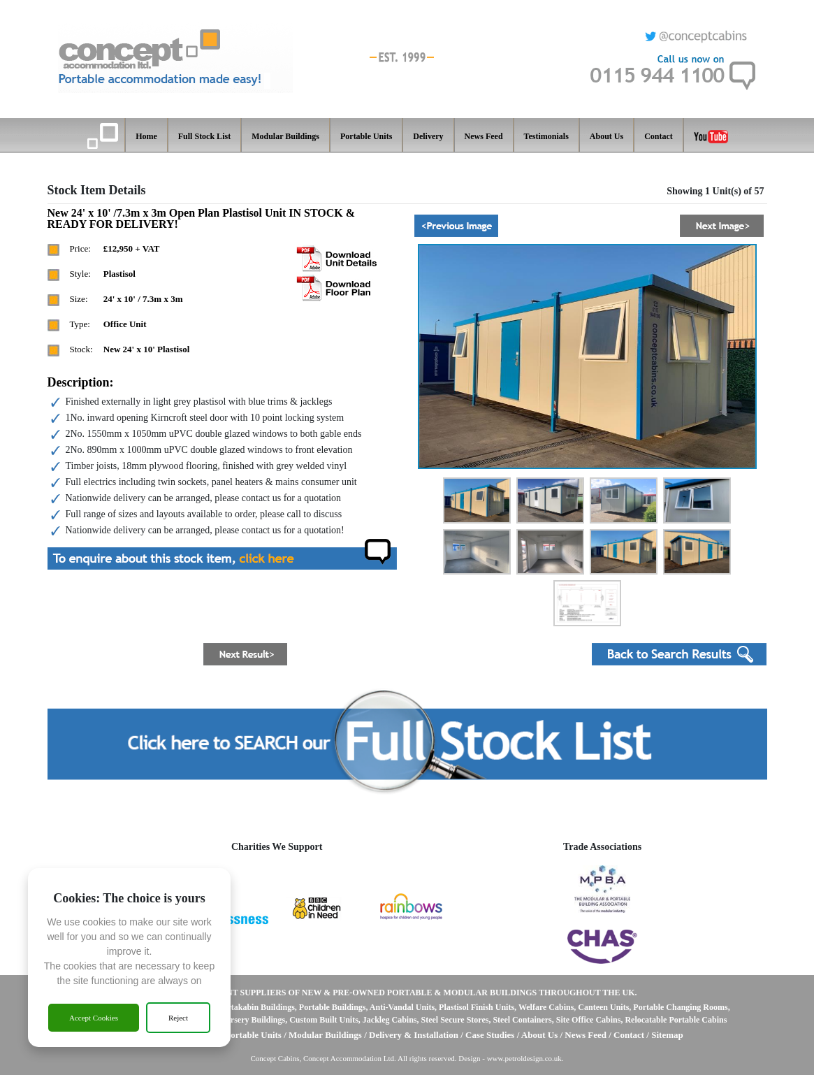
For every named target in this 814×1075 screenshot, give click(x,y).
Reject (178, 1017)
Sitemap (667, 1035)
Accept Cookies (93, 1017)
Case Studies (491, 1035)
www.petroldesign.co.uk (524, 1058)
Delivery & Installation (413, 1035)
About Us (606, 136)
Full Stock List (204, 136)
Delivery (428, 136)
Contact (658, 136)
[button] (456, 226)
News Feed (484, 136)
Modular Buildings (285, 136)
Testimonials (546, 136)
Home (146, 136)
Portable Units (366, 136)
